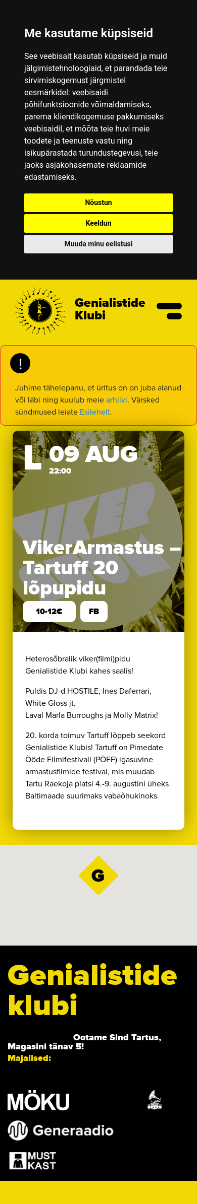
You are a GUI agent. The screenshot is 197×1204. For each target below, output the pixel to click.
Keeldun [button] (98, 223)
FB (94, 612)
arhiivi (116, 399)
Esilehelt (95, 411)
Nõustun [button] (98, 202)
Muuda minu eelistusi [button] (99, 244)
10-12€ (49, 612)
